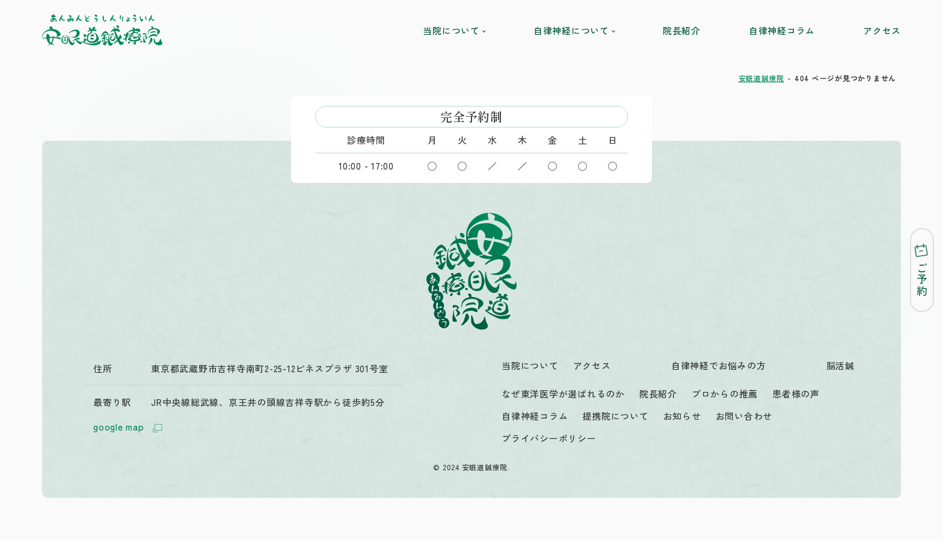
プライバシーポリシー (549, 438)
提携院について (615, 415)
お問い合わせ (744, 415)
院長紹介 (682, 30)
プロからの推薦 (725, 393)
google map (129, 427)
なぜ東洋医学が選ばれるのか (563, 393)
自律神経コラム (782, 30)
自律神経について (574, 30)
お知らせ (682, 415)
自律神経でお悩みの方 (718, 365)
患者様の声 (796, 393)
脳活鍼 (840, 365)
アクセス (882, 30)
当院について (454, 30)
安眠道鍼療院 (762, 78)
